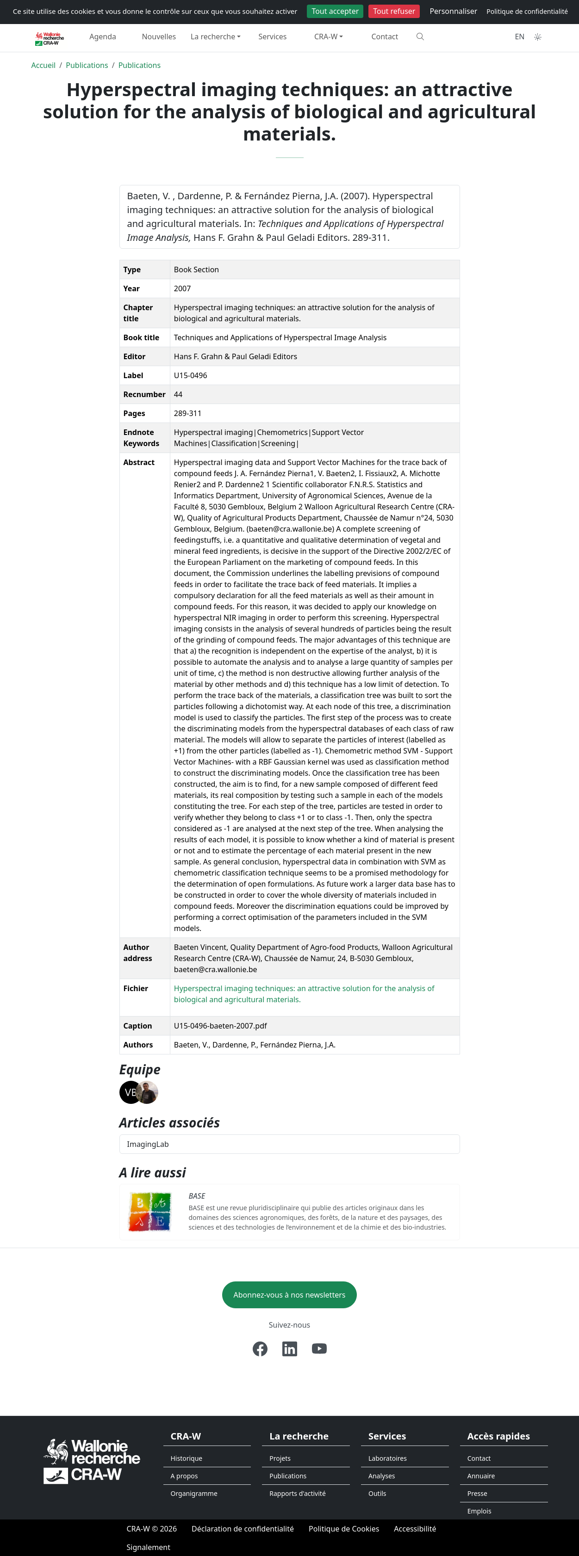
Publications (87, 65)
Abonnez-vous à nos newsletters (290, 1295)
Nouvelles (159, 36)
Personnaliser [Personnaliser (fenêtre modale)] (453, 11)
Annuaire (481, 1475)
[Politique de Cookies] (343, 1528)
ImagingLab (148, 1144)
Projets (280, 1458)
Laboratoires (387, 1458)
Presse (477, 1493)
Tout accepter (335, 11)
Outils (377, 1493)
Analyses (381, 1475)
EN (519, 36)
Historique (187, 1458)
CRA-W (325, 36)
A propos (184, 1475)
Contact (384, 36)
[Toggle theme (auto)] (538, 37)
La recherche (213, 36)
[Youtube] (319, 1349)
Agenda (102, 36)
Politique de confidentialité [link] (527, 11)
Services (272, 36)
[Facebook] (260, 1349)
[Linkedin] (289, 1349)
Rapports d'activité (297, 1493)
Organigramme (194, 1493)
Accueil (43, 65)
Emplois (479, 1511)
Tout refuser (394, 11)
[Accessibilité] (414, 1528)
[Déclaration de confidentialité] (242, 1528)
